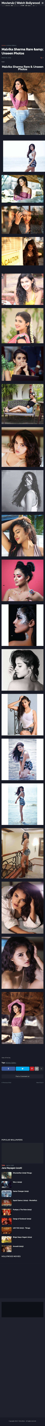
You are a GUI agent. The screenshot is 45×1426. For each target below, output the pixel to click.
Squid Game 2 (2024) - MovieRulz (25, 1200)
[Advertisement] (22, 1113)
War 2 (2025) (17, 1182)
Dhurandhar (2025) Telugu (22, 1173)
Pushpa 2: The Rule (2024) (22, 1210)
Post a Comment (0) (22, 1076)
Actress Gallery (11, 45)
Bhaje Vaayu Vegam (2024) (22, 1237)
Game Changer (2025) (21, 1191)
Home (4, 45)
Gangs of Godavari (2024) (22, 1219)
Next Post (39, 1082)
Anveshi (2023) (18, 1246)
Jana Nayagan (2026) (12, 1168)
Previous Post (7, 1082)
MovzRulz (22, 1421)
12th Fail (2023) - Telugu (21, 1228)
